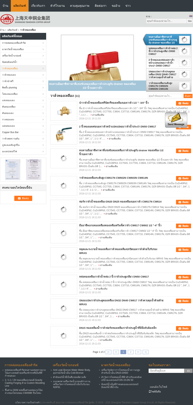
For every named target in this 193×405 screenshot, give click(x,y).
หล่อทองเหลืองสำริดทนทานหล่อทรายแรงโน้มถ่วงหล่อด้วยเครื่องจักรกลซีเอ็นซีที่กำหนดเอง (25, 373)
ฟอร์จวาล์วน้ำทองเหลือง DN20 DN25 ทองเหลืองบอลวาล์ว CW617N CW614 (120, 201)
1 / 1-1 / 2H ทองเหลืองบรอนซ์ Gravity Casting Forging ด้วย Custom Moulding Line (25, 383)
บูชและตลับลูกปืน (10, 145)
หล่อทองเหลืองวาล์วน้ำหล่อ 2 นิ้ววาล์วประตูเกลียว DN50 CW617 (163, 51)
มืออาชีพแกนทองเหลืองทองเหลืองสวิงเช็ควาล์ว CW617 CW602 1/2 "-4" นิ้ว (120, 225)
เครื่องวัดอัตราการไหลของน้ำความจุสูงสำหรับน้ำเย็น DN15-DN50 (120, 371)
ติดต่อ (185, 103)
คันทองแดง (8, 113)
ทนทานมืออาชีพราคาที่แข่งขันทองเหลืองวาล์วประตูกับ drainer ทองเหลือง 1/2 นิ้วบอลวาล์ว (163, 40)
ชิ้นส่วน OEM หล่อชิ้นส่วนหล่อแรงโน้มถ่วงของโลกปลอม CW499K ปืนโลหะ (24, 391)
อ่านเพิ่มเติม (98, 115)
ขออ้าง (116, 5)
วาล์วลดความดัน (10, 138)
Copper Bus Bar (10, 132)
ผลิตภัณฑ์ (20, 5)
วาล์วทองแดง (9, 74)
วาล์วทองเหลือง (10, 68)
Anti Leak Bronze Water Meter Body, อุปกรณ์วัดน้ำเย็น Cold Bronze (71, 371)
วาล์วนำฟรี (7, 81)
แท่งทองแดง (8, 100)
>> (138, 352)
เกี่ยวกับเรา (38, 5)
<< (116, 352)
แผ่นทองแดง (8, 126)
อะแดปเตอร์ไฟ (9, 151)
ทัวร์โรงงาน (57, 5)
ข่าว (127, 5)
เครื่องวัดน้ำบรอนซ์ (11, 55)
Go (190, 21)
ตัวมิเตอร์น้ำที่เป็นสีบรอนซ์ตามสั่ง (69, 377)
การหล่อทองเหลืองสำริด (14, 43)
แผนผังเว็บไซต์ (158, 386)
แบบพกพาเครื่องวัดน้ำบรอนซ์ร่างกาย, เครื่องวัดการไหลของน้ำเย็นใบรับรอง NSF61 (72, 384)
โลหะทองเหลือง (10, 94)
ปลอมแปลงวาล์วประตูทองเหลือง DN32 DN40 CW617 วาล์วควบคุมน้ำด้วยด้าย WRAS (162, 74)
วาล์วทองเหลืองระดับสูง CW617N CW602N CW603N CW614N (160, 86)
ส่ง (188, 370)
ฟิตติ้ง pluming (9, 87)
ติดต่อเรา (100, 5)
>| (145, 352)
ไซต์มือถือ (155, 391)
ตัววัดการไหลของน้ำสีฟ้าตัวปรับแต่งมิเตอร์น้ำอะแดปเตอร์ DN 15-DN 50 (121, 378)
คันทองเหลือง (8, 106)
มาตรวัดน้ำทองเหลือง (13, 49)
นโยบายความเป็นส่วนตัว (27, 402)
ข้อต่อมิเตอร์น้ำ (9, 62)
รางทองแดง (8, 119)
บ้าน (5, 5)
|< (108, 352)
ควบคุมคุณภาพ (79, 5)
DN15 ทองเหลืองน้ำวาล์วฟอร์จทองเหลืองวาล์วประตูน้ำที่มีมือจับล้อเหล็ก (118, 327)
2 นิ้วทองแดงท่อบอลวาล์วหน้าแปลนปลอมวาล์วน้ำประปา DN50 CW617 (161, 63)
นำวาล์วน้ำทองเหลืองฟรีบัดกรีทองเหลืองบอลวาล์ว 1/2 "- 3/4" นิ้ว (114, 102)
